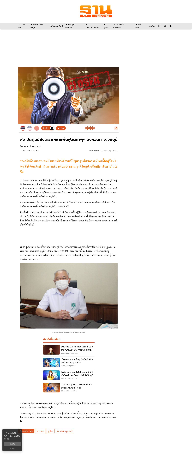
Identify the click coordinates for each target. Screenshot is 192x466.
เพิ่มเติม (6, 439)
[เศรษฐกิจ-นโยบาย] (73, 26)
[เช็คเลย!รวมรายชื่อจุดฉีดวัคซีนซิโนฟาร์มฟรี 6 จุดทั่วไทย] (69, 363)
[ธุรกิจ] (106, 26)
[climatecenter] (93, 26)
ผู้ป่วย (50, 431)
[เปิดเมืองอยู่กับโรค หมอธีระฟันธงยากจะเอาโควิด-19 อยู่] (69, 388)
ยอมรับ (12, 444)
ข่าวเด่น (40, 431)
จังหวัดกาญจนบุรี (65, 431)
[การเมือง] (151, 26)
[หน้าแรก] (23, 26)
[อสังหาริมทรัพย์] (56, 26)
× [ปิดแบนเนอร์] (20, 431)
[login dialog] (171, 26)
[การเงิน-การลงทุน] (38, 26)
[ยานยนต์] (140, 26)
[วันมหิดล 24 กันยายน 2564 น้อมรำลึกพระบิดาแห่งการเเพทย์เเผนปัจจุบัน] (69, 350)
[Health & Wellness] (122, 26)
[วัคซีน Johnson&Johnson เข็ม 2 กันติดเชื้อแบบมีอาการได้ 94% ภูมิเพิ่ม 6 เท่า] (69, 375)
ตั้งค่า (12, 449)
